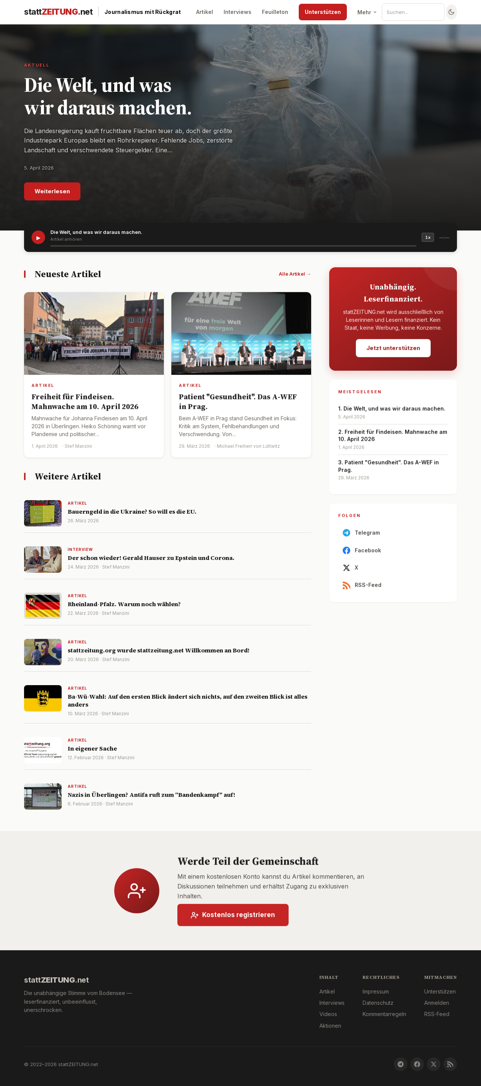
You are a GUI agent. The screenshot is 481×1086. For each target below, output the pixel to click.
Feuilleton (275, 12)
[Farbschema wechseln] (451, 12)
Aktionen (330, 1025)
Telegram (361, 537)
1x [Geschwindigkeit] (428, 237)
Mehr (367, 12)
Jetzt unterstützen (393, 352)
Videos (328, 1014)
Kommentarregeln (384, 1014)
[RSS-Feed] (450, 1064)
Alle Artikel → (295, 274)
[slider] (233, 246)
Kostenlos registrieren (233, 920)
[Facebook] (417, 1064)
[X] (433, 1064)
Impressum (376, 991)
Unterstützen (323, 12)
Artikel (204, 12)
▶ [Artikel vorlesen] (38, 237)
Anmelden (436, 1003)
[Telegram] (400, 1064)
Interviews (237, 12)
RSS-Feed (362, 589)
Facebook (362, 555)
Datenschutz (378, 1003)
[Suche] (416, 12)
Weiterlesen (52, 191)
